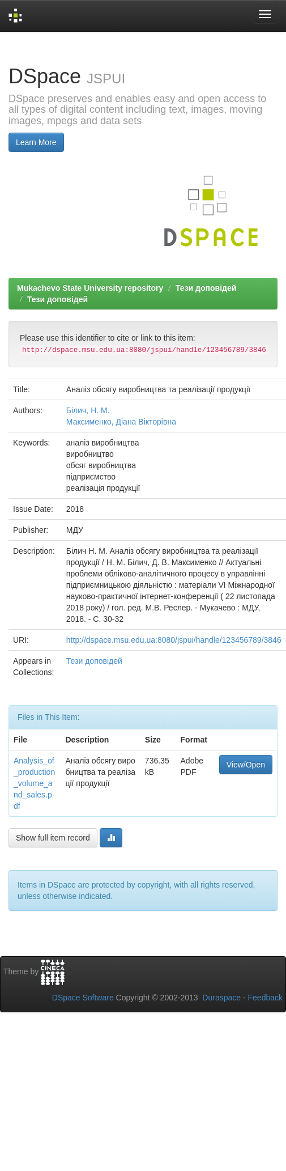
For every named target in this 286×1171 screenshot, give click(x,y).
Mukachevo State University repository (90, 287)
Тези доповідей (206, 287)
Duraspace (221, 997)
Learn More (36, 142)
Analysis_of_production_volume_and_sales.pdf (34, 783)
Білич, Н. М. (88, 410)
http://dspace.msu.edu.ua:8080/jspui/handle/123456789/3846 (173, 639)
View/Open (246, 764)
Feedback (265, 997)
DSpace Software (83, 997)
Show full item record (53, 837)
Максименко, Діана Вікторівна (121, 421)
